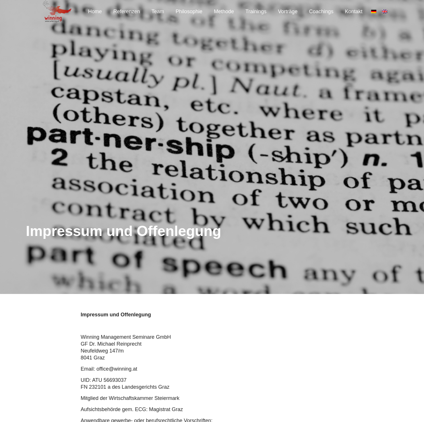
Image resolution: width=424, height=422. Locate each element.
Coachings (321, 11)
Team (158, 11)
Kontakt (353, 11)
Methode (224, 11)
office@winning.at (116, 369)
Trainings (255, 11)
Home (95, 11)
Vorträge (287, 11)
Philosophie (189, 11)
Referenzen (126, 11)
